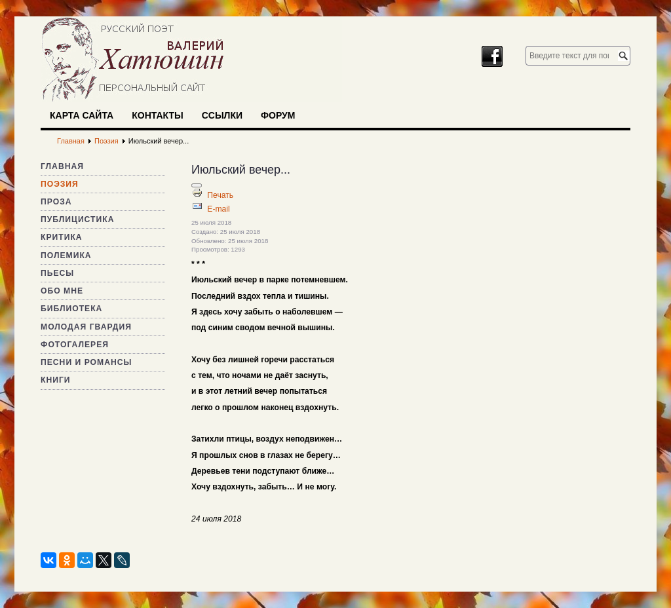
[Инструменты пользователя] (196, 185)
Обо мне (62, 290)
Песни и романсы (86, 362)
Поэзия (60, 184)
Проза (56, 201)
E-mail (218, 209)
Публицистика (77, 219)
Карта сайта (81, 115)
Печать (220, 195)
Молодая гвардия (86, 327)
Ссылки (222, 115)
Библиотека (71, 308)
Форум (278, 115)
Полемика (66, 255)
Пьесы (57, 273)
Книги (56, 380)
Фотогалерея (75, 344)
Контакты (157, 115)
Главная (62, 166)
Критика (62, 237)
